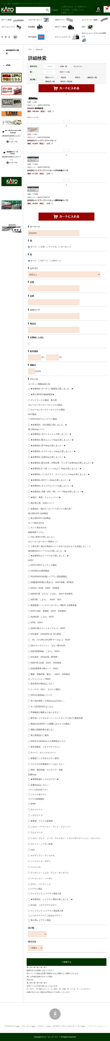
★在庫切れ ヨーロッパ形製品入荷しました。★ (52, 388)
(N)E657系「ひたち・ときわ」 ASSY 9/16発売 (51, 594)
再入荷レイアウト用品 (41, 920)
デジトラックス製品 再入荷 (44, 400)
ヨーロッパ (66, 247)
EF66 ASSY (37, 622)
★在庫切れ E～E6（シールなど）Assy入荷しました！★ (56, 468)
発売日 (77, 77)
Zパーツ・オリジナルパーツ (43, 752)
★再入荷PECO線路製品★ (42, 394)
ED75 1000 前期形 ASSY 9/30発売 (48, 611)
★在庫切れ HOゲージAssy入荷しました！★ (51, 480)
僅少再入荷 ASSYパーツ (42, 503)
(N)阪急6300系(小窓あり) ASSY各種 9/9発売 (52, 582)
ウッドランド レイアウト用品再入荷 (47, 911)
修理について (68, 13)
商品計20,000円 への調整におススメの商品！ (51, 724)
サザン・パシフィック (41, 884)
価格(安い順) (92, 77)
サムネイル (77, 66)
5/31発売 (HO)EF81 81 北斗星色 (46, 634)
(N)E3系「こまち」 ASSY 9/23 (46, 599)
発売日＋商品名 (66, 81)
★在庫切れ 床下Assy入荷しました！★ (48, 445)
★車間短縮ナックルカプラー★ (45, 779)
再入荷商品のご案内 (40, 735)
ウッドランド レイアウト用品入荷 (46, 893)
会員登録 (66, 10)
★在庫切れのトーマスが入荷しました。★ (50, 555)
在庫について (78, 10)
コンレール (36, 867)
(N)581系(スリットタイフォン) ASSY (48, 628)
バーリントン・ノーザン (42, 878)
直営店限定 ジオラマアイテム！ (46, 747)
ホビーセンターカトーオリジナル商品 (48, 409)
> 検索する (66, 962)
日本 (43, 247)
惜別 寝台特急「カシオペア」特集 (47, 770)
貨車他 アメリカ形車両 (42, 821)
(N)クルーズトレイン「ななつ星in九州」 (49, 645)
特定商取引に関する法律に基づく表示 (66, 1026)
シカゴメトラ (37, 815)
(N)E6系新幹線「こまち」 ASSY (45, 651)
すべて (49, 72)
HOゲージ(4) (65, 72)
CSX (33, 850)
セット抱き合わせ (39, 527)
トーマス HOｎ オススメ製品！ (46, 689)
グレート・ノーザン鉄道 (42, 844)
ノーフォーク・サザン (41, 861)
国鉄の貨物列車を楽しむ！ (43, 729)
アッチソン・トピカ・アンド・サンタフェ (50, 873)
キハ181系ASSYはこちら (42, 706)
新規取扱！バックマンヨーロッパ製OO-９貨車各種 (53, 605)
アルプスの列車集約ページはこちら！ (48, 764)
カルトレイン (37, 809)
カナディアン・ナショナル (43, 855)
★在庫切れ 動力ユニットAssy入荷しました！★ (52, 440)
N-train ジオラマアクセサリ (44, 905)
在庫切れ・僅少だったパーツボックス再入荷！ (52, 509)
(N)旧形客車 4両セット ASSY (44, 668)
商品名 (63, 77)
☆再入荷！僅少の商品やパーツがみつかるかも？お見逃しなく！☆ (61, 546)
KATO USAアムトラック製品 (44, 565)
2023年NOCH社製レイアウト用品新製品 (49, 576)
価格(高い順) (50, 81)
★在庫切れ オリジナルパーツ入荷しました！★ (52, 486)
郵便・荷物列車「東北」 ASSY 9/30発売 (50, 674)
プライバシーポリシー (96, 1026)
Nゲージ (44, 260)
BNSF (33, 804)
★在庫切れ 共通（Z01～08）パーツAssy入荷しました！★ (57, 491)
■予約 (8, 65)
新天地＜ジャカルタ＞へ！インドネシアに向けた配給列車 (57, 718)
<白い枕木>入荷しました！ (43, 537)
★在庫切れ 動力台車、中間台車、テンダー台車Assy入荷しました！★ (62, 463)
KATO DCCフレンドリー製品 (44, 419)
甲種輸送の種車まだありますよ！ (46, 712)
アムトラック (37, 832)
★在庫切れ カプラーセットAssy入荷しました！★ (53, 451)
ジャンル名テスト (39, 794)
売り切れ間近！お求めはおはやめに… (48, 701)
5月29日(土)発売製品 (40, 571)
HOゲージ (56, 260)
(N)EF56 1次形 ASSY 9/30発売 (46, 663)
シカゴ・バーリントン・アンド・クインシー (51, 827)
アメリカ (53, 247)
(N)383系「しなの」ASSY (42, 617)
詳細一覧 (63, 66)
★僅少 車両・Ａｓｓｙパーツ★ (46, 497)
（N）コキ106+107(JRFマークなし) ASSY (50, 640)
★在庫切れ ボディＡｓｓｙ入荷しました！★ (51, 434)
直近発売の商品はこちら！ (43, 683)
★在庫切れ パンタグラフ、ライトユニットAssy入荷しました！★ (60, 474)
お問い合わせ (68, 7)
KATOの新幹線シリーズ (41, 695)
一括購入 (49, 66)
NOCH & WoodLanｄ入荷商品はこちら (48, 741)
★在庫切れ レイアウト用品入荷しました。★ (52, 899)
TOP (30, 50)
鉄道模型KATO (10, 1026)
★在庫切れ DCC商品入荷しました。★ (49, 425)
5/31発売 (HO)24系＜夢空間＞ (45, 657)
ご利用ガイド (82, 7)
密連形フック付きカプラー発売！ (46, 758)
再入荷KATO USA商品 (41, 518)
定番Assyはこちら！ (40, 785)
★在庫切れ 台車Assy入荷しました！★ (48, 457)
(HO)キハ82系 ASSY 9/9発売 (45, 588)
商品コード (49, 77)
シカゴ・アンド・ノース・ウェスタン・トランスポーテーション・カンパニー (66, 838)
